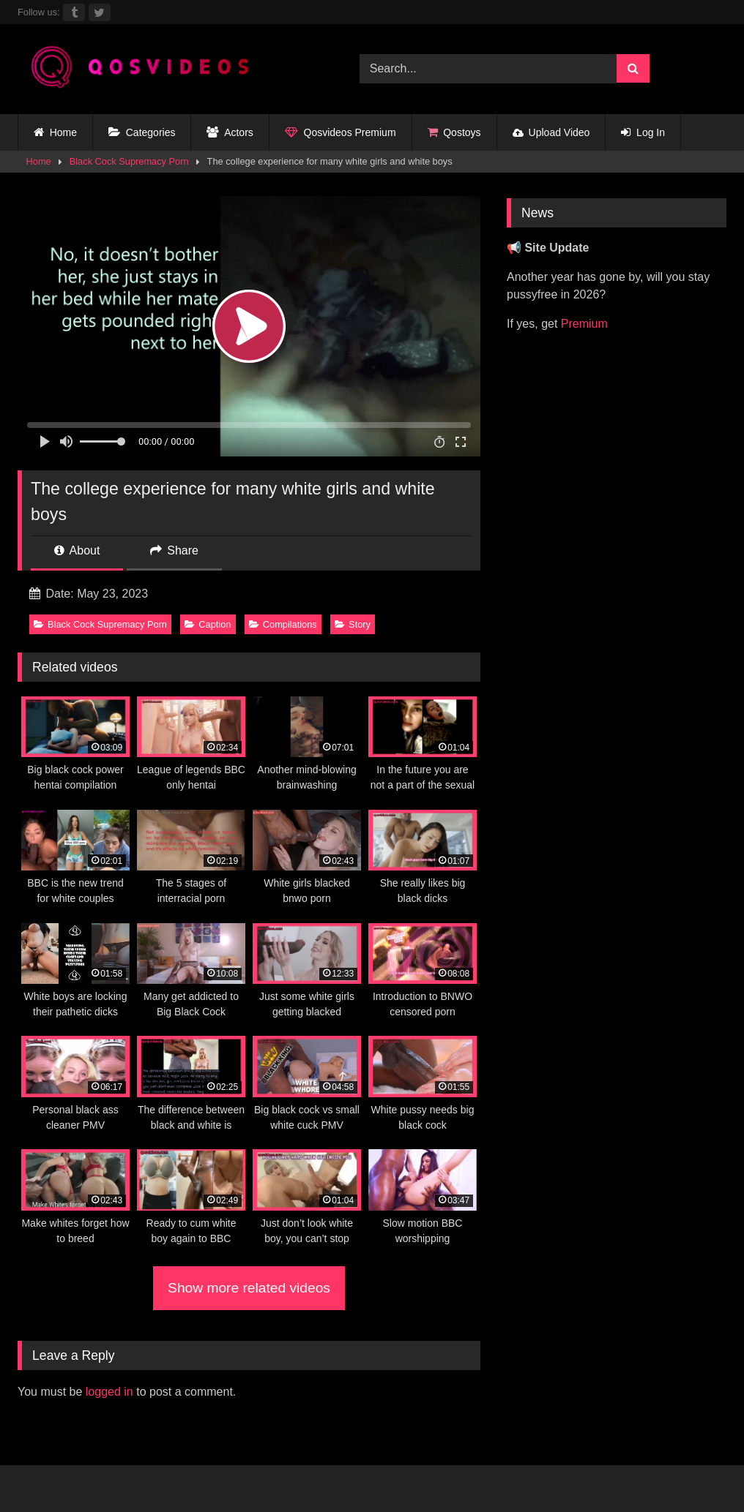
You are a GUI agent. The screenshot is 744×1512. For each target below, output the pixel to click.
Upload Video (551, 132)
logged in (109, 1391)
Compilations (283, 624)
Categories (141, 133)
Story (353, 624)
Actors (230, 133)
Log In (643, 133)
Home (55, 133)
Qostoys (454, 133)
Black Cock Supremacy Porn (129, 161)
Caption (208, 624)
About (77, 550)
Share (174, 550)
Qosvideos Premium (340, 133)
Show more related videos (249, 1287)
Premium (584, 323)
